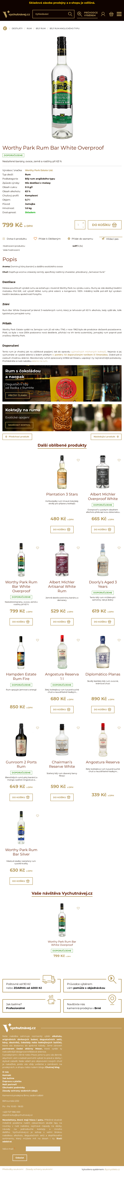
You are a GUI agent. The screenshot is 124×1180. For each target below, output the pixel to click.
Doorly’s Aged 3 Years (103, 585)
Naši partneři (9, 1090)
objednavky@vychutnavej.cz (17, 1121)
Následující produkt (106, 436)
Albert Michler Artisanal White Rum (62, 587)
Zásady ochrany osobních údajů (20, 1096)
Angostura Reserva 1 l (62, 678)
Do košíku (104, 225)
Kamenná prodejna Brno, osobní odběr (22, 1101)
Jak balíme (8, 1084)
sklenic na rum (39, 361)
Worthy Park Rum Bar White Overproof (21, 587)
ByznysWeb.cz (112, 1175)
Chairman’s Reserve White (62, 768)
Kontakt (6, 1081)
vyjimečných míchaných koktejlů (88, 351)
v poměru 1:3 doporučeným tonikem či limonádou (80, 355)
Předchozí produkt (17, 436)
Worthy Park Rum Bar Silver (21, 856)
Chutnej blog (52, 1073)
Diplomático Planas (102, 676)
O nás (5, 1078)
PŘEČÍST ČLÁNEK (17, 395)
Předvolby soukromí (12, 1175)
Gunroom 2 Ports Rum (21, 768)
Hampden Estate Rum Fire (21, 678)
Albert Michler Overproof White (103, 496)
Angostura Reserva (103, 766)
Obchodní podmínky (13, 1093)
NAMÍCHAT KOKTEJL (19, 425)
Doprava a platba (11, 1087)
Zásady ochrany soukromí (39, 1175)
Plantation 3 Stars (62, 494)
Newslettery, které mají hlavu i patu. (23, 1125)
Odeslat (33, 1164)
